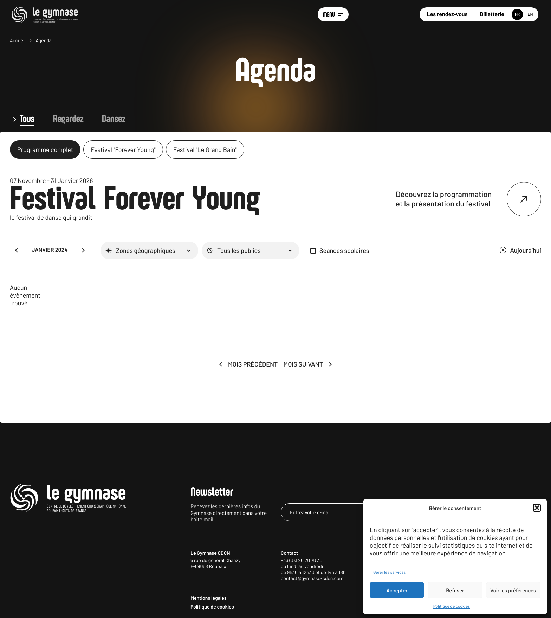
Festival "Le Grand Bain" (205, 149)
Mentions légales (208, 598)
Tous (27, 119)
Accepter (397, 590)
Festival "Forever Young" (123, 149)
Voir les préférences (513, 590)
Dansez (113, 119)
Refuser (455, 590)
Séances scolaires (344, 250)
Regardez (68, 119)
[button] (536, 507)
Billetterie (492, 14)
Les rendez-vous (447, 14)
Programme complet (45, 149)
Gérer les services (389, 572)
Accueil (18, 40)
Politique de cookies (451, 606)
